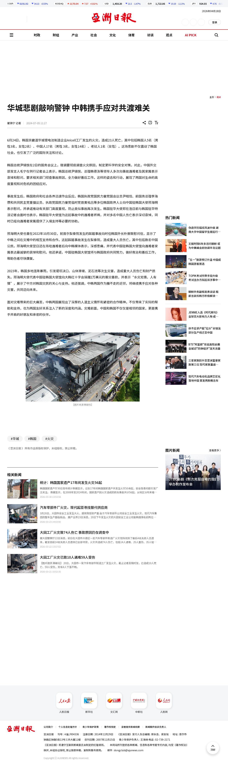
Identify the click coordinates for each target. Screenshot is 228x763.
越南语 (44, 19)
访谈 (150, 35)
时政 (37, 35)
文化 (112, 35)
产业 (75, 35)
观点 (169, 35)
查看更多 (214, 450)
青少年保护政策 (90, 726)
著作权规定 (110, 726)
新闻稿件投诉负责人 (155, 726)
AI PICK (190, 35)
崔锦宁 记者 (14, 123)
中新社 (139, 703)
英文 (17, 19)
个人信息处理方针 (67, 726)
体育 (131, 35)
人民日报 (64, 703)
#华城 (15, 438)
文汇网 (114, 703)
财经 (56, 35)
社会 (93, 35)
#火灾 (49, 438)
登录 (214, 22)
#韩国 (32, 438)
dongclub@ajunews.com (128, 750)
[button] (212, 494)
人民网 (164, 703)
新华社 (89, 703)
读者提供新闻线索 (130, 726)
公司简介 (48, 726)
